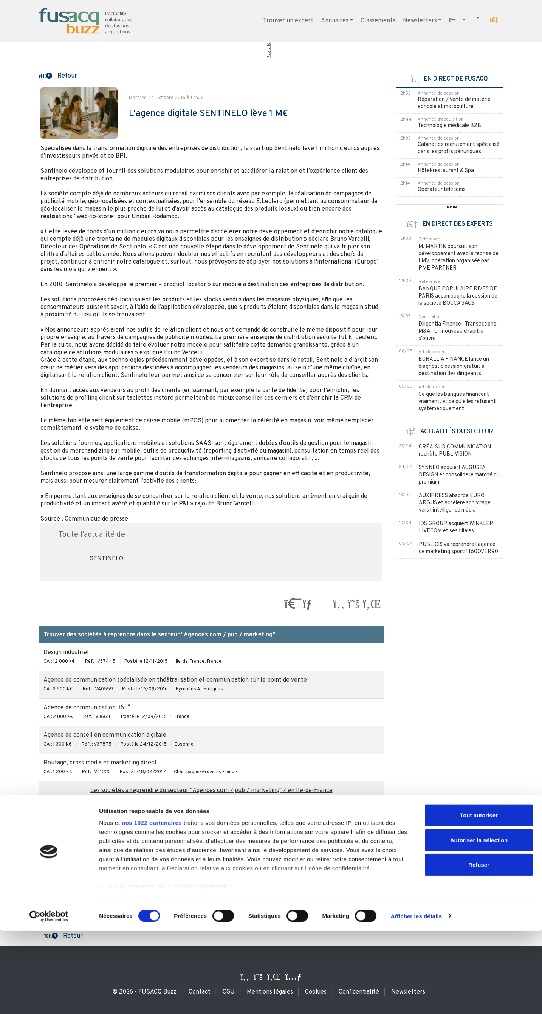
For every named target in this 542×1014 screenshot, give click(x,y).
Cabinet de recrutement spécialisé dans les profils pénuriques (459, 148)
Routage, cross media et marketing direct (100, 763)
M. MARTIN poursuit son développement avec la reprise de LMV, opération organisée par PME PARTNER (458, 257)
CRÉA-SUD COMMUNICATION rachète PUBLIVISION (455, 450)
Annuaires (334, 21)
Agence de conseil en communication (94, 860)
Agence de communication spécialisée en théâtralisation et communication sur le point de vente (175, 680)
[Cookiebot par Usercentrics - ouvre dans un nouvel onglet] (49, 999)
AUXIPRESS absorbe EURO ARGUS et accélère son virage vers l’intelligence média (455, 503)
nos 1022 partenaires (152, 906)
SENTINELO (106, 559)
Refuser (478, 948)
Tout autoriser (479, 898)
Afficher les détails (416, 999)
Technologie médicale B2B (449, 125)
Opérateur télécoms (442, 189)
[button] (494, 20)
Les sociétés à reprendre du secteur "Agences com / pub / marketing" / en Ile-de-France (211, 790)
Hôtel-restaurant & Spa (446, 170)
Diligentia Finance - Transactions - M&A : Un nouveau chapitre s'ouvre (458, 331)
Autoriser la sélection (479, 923)
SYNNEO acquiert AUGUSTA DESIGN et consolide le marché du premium (459, 475)
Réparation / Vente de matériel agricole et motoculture (455, 103)
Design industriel (66, 652)
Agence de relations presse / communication (104, 832)
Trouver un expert (288, 21)
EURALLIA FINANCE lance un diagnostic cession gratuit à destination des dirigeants (453, 366)
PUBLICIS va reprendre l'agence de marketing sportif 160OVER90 (458, 548)
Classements (378, 21)
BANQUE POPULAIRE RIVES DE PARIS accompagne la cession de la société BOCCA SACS (457, 296)
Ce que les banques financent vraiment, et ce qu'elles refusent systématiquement (457, 401)
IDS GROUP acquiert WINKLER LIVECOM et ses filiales (456, 527)
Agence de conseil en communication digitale (104, 735)
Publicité (268, 50)
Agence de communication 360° (86, 708)
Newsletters (420, 21)
